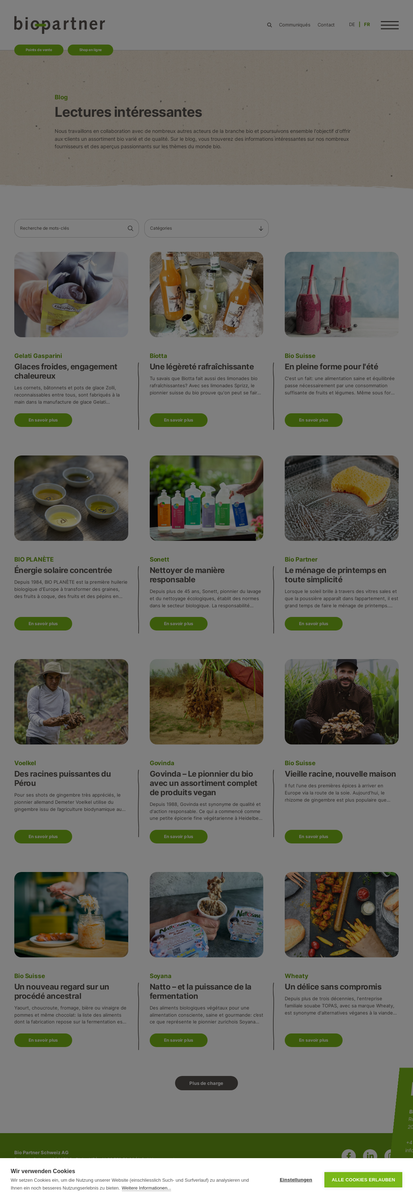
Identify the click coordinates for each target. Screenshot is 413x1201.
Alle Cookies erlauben (363, 1179)
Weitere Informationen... (146, 1188)
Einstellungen (296, 1179)
